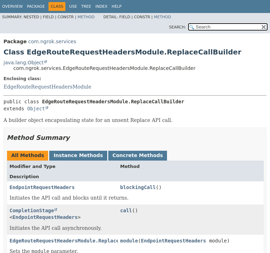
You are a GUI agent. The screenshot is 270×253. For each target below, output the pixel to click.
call (126, 210)
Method (86, 17)
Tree (86, 6)
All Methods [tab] (27, 155)
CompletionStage (31, 210)
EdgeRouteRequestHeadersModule (47, 87)
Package (36, 6)
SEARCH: (177, 27)
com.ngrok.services (52, 41)
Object (36, 108)
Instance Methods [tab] (78, 155)
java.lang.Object (24, 62)
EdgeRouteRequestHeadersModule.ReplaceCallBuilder (80, 241)
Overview (12, 6)
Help (117, 6)
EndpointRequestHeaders (42, 187)
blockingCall (138, 187)
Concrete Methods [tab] (137, 155)
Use (73, 6)
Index (101, 6)
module (129, 241)
